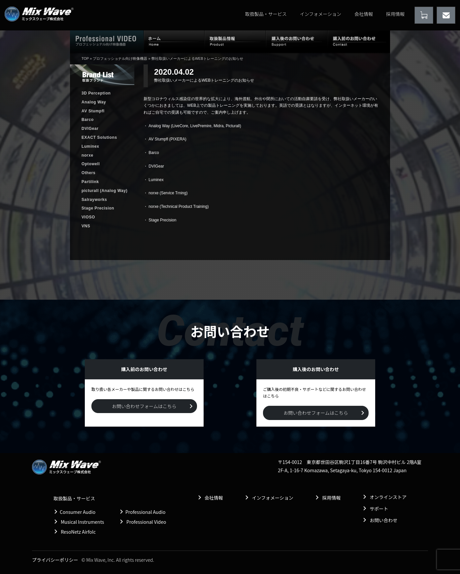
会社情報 (363, 14)
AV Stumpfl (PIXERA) (167, 139)
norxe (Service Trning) (167, 193)
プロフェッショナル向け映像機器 (120, 58)
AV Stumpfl (93, 111)
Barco (153, 152)
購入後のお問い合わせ (297, 41)
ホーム (174, 41)
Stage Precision (162, 220)
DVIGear (156, 166)
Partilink (90, 181)
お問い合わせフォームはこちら (144, 406)
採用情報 (395, 14)
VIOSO (88, 217)
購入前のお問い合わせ (359, 41)
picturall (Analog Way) (104, 190)
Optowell (91, 164)
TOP (85, 58)
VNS (86, 226)
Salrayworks (94, 199)
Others (88, 173)
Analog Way (94, 102)
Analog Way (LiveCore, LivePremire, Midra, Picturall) (194, 126)
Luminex (155, 179)
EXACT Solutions (99, 137)
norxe (87, 155)
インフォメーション (320, 14)
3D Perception (96, 93)
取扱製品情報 (235, 41)
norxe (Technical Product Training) (178, 206)
